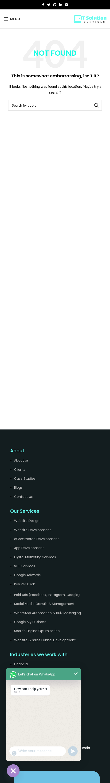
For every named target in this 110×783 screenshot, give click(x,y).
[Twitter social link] (49, 5)
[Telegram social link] (66, 5)
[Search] (55, 105)
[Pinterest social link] (55, 5)
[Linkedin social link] (60, 5)
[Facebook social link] (43, 5)
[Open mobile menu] (11, 19)
